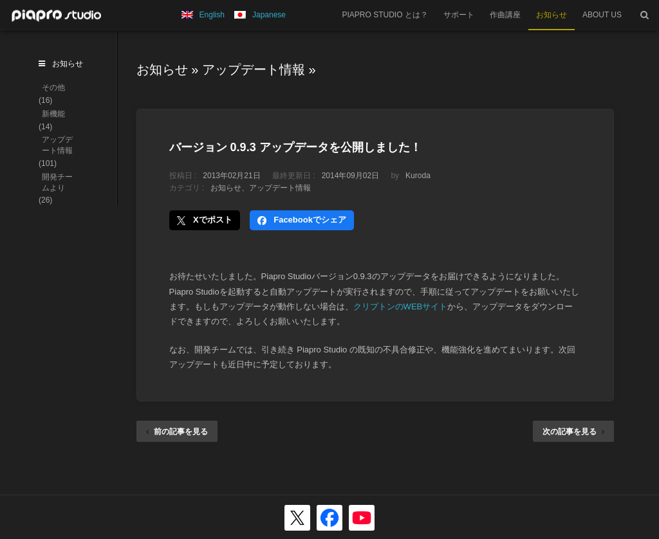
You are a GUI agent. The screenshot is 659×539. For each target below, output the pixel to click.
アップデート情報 (253, 69)
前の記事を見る (177, 431)
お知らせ (551, 14)
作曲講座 (505, 14)
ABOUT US (602, 14)
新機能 (53, 113)
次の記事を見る (573, 431)
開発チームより (57, 182)
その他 (53, 87)
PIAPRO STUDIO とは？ (385, 14)
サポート (458, 14)
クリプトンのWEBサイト (400, 306)
